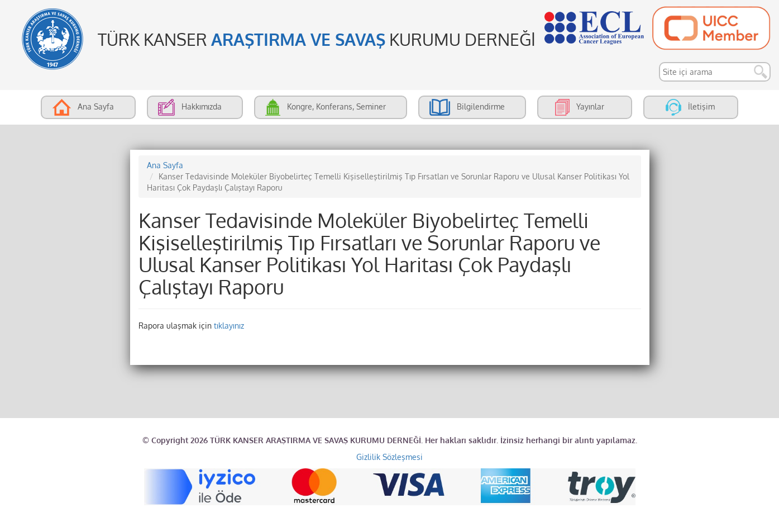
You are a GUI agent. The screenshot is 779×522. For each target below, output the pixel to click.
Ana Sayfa (165, 165)
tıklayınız (229, 325)
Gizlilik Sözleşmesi (389, 457)
